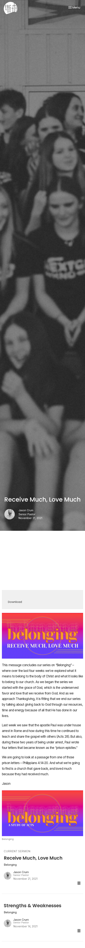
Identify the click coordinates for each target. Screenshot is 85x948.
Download (15, 602)
